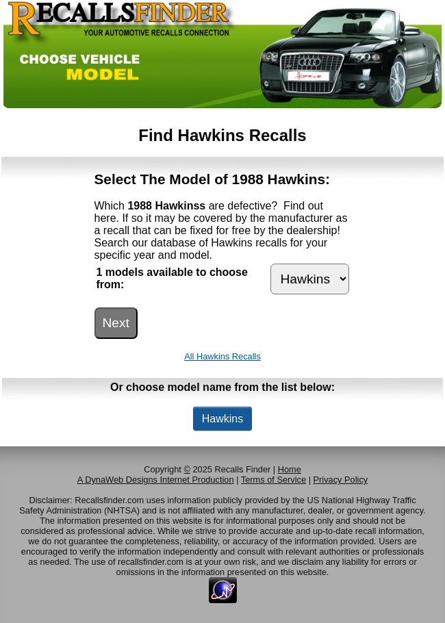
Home (289, 469)
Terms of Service (273, 479)
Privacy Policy (341, 479)
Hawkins (222, 418)
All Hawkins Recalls (222, 356)
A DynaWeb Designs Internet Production (155, 479)
